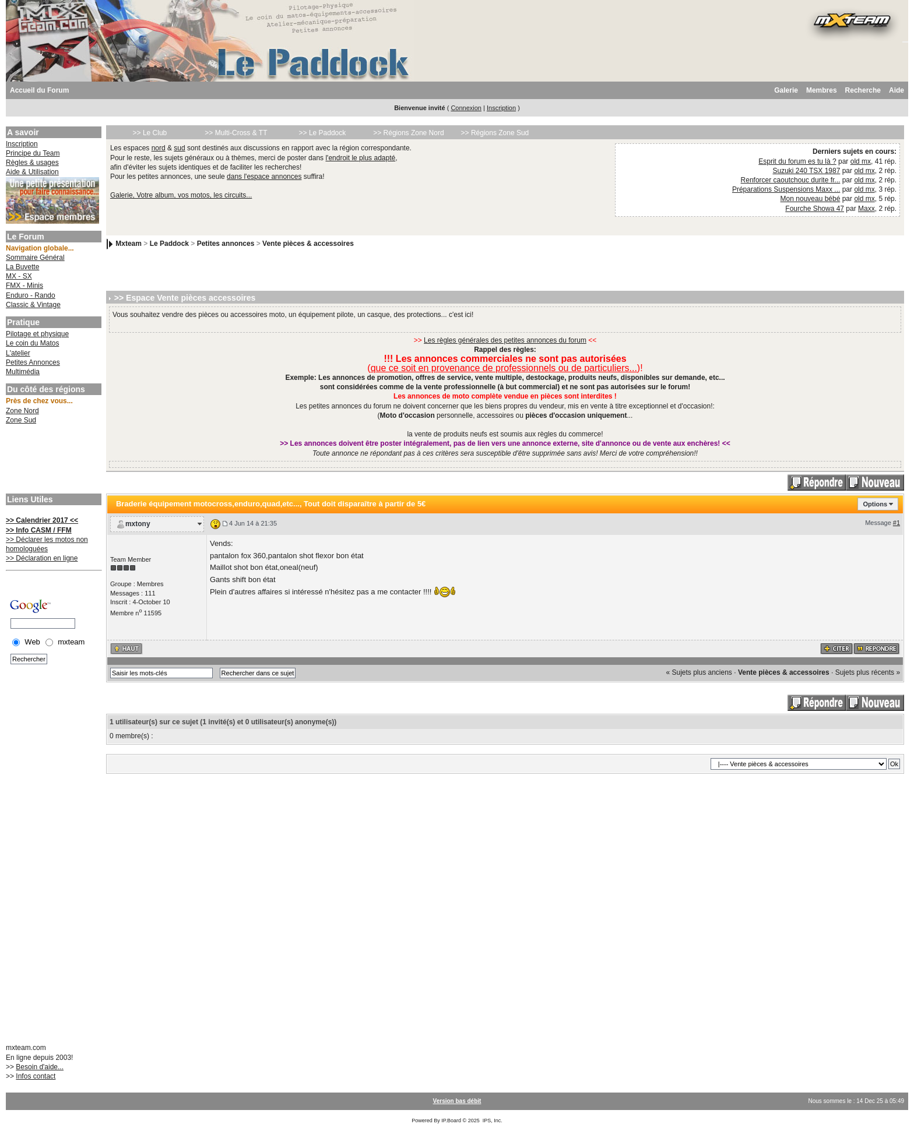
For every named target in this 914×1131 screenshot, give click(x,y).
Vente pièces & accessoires (308, 243)
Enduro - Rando (30, 295)
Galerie (786, 90)
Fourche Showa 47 (814, 209)
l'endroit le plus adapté (360, 158)
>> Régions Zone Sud (495, 133)
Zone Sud (21, 420)
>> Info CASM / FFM (39, 530)
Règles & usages (32, 162)
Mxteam (128, 243)
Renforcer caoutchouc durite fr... (791, 180)
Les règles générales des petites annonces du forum (505, 340)
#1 (896, 522)
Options (875, 504)
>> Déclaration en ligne (42, 558)
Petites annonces (226, 243)
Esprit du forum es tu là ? (797, 161)
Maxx (866, 209)
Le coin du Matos (32, 343)
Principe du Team (33, 153)
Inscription (501, 107)
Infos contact (35, 1076)
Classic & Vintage (33, 305)
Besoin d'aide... (40, 1067)
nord (159, 148)
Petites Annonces (33, 362)
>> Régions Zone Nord (408, 133)
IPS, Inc (492, 1120)
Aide (896, 90)
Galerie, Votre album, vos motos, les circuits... (181, 195)
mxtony (137, 524)
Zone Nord (22, 411)
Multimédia (23, 372)
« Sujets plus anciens (699, 672)
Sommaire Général (35, 257)
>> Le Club (150, 133)
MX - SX (19, 276)
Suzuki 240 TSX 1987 (807, 171)
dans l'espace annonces (264, 176)
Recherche (863, 90)
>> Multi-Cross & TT (236, 133)
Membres (821, 90)
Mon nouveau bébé (811, 199)
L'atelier (18, 353)
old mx (860, 161)
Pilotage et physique (37, 334)
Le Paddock (169, 243)
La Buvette (22, 267)
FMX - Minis (24, 285)
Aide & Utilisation (32, 172)
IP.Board (451, 1120)
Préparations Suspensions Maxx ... (786, 189)
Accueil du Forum (39, 90)
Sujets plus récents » (867, 672)
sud (179, 148)
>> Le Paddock (322, 133)
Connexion (466, 107)
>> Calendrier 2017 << (42, 520)
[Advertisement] (52, 460)
